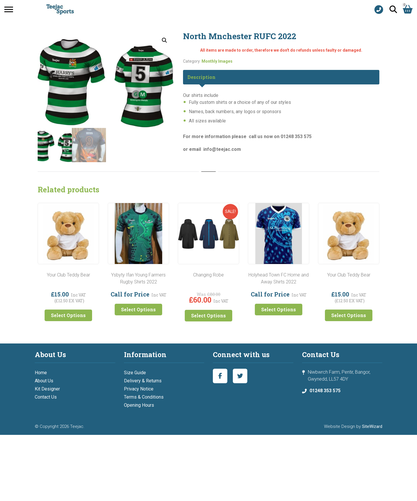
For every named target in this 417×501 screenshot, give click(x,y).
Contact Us (46, 397)
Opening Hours (139, 405)
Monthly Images (217, 61)
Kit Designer (47, 389)
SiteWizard (372, 426)
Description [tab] (201, 77)
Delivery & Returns (143, 381)
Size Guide (135, 372)
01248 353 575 (325, 390)
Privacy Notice (138, 389)
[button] (164, 40)
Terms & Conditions (144, 397)
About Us (44, 381)
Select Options (68, 315)
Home (41, 372)
